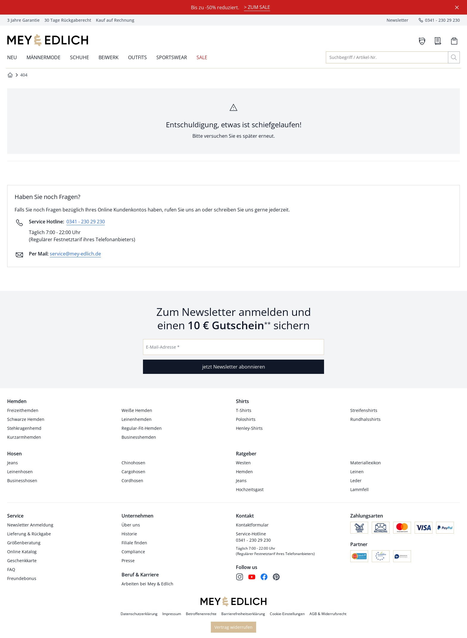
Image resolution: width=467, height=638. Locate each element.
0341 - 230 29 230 (85, 221)
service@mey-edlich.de (75, 253)
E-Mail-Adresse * (163, 347)
